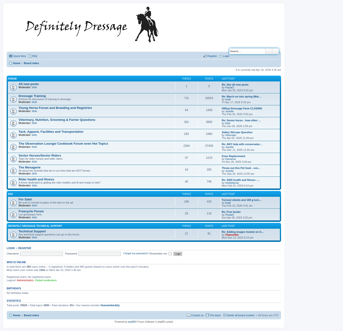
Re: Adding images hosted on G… (243, 231)
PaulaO (229, 87)
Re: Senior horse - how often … (241, 120)
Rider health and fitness (36, 179)
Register (24, 248)
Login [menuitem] (226, 56)
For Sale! (25, 199)
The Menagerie (29, 167)
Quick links (19, 56)
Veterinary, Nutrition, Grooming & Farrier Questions (57, 120)
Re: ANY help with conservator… (242, 144)
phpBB (131, 322)
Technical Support (32, 231)
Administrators (25, 280)
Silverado (230, 135)
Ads (10, 194)
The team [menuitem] (215, 315)
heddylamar (232, 182)
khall (228, 99)
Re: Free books (231, 211)
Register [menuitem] (212, 56)
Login (11, 248)
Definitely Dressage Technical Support (35, 226)
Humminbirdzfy (110, 305)
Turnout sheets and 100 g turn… (242, 200)
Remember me (161, 253)
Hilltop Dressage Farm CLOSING (242, 108)
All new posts (29, 84)
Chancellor (232, 234)
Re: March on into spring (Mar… (242, 96)
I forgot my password (135, 253)
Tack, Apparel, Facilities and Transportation (51, 131)
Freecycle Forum (31, 211)
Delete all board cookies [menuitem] (241, 315)
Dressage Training (32, 96)
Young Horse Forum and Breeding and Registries (55, 108)
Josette (229, 111)
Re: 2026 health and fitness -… (241, 179)
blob (34, 87)
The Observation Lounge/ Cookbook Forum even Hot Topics (63, 143)
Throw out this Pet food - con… (241, 168)
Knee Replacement (233, 156)
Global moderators (46, 280)
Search (268, 51)
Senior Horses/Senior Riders (40, 155)
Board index (31, 315)
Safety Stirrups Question (237, 132)
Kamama (230, 159)
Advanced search (275, 51)
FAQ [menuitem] (34, 56)
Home (16, 315)
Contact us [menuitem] (197, 315)
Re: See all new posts (235, 84)
